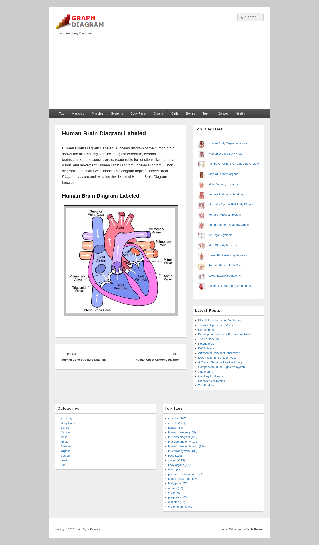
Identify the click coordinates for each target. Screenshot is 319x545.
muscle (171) (176, 423)
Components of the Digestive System (222, 367)
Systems (117, 113)
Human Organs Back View (225, 153)
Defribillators (206, 348)
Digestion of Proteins (211, 380)
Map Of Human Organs (223, 174)
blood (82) (174, 469)
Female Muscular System (224, 214)
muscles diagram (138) (182, 437)
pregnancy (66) (177, 497)
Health (240, 113)
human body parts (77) (182, 478)
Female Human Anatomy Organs (229, 224)
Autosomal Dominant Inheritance (219, 353)
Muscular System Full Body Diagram (231, 204)
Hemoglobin (206, 329)
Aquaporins (205, 371)
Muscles (97, 113)
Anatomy (78, 113)
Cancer (223, 113)
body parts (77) (177, 483)
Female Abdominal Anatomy (226, 194)
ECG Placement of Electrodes (217, 357)
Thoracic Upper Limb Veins (215, 325)
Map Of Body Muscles (222, 245)
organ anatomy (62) (180, 506)
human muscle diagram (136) (187, 446)
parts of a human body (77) (185, 474)
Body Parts (138, 113)
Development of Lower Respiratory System (225, 334)
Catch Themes (254, 529)
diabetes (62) (176, 502)
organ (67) (174, 492)
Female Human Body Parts (225, 265)
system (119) (176, 460)
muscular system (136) (182, 451)
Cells (174, 113)
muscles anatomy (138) (183, 441)
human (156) (176, 427)
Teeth (206, 113)
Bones (190, 113)
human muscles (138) (182, 432)
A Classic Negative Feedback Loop (220, 362)
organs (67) (175, 488)
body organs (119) (180, 465)
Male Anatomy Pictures (223, 184)
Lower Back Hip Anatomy (224, 275)
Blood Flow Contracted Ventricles (219, 320)
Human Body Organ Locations (227, 143)
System (65, 455)
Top (61, 113)
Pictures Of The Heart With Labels (230, 285)
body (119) (175, 455)
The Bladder (206, 385)
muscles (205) (177, 418)
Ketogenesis (206, 343)
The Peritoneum (208, 339)
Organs (159, 113)
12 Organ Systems (220, 235)
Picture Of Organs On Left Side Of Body (234, 163)
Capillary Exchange (210, 376)
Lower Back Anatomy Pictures (227, 255)
